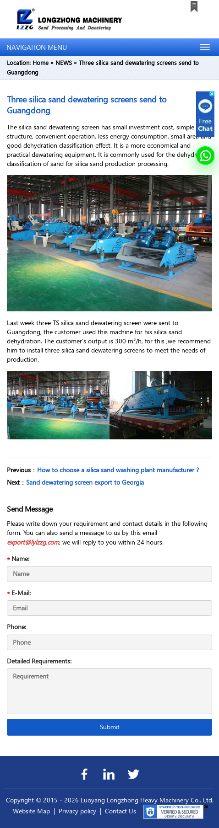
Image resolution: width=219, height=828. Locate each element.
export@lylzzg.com (33, 542)
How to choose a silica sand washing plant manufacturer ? (118, 469)
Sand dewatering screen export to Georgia (85, 482)
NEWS (63, 62)
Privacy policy (77, 811)
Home (41, 62)
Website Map (31, 811)
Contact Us (120, 811)
